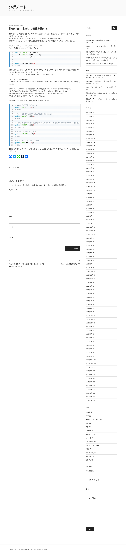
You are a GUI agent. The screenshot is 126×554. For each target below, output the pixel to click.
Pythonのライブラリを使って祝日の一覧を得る (100, 64)
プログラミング (15, 167)
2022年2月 (89, 264)
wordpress (89, 434)
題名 (101, 491)
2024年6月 (89, 160)
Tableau (88, 430)
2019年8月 (89, 374)
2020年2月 (89, 352)
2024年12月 (89, 138)
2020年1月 (89, 356)
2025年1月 (89, 135)
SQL (87, 427)
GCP (87, 416)
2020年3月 (89, 349)
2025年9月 (89, 113)
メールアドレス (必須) (101, 482)
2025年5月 (89, 120)
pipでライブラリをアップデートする (97, 87)
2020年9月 (89, 327)
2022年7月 (89, 245)
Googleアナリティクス (93, 419)
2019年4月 (89, 389)
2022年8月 (89, 242)
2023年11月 (89, 186)
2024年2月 (89, 175)
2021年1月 (89, 312)
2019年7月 (89, 378)
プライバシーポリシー (15, 549)
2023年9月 (89, 194)
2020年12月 (89, 315)
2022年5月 (89, 253)
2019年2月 (89, 397)
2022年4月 (89, 256)
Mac (87, 423)
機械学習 (88, 456)
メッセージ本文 (101, 511)
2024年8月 (89, 153)
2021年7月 (89, 290)
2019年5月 (89, 385)
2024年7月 (89, 157)
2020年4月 (89, 345)
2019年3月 (89, 393)
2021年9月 (89, 282)
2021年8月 (89, 286)
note (32, 549)
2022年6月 (89, 249)
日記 (87, 449)
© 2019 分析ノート (41, 549)
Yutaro (20, 25)
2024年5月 (89, 164)
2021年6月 (89, 293)
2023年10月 (89, 190)
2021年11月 (89, 275)
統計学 (88, 460)
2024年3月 (89, 172)
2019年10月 (89, 367)
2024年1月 (89, 179)
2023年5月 (89, 208)
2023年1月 (89, 223)
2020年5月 (89, 341)
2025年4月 (89, 124)
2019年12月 (89, 360)
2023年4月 (89, 212)
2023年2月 (89, 219)
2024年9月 (89, 149)
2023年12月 (89, 183)
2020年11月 (89, 319)
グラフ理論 (89, 441)
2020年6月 (89, 338)
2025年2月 (89, 131)
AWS (87, 412)
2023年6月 (89, 205)
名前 (10, 217)
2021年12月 (89, 271)
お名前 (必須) (101, 473)
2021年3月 (89, 304)
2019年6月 (89, 382)
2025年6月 (89, 116)
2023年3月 (89, 216)
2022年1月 (89, 267)
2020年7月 (89, 334)
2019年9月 (89, 371)
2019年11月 (89, 363)
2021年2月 (89, 308)
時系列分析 (89, 452)
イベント (88, 438)
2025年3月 (89, 127)
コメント (13, 190)
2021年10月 (89, 279)
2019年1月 (89, 400)
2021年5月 (89, 297)
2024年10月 (89, 146)
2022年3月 (89, 260)
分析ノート (18, 7)
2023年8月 (89, 197)
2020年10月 (89, 323)
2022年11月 (89, 231)
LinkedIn (26, 549)
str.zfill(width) (23, 79)
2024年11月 (89, 142)
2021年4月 (89, 301)
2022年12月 (89, 227)
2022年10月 (89, 234)
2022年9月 (89, 238)
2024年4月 (89, 168)
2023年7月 (89, 201)
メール (11, 227)
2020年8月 (89, 330)
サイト (11, 237)
